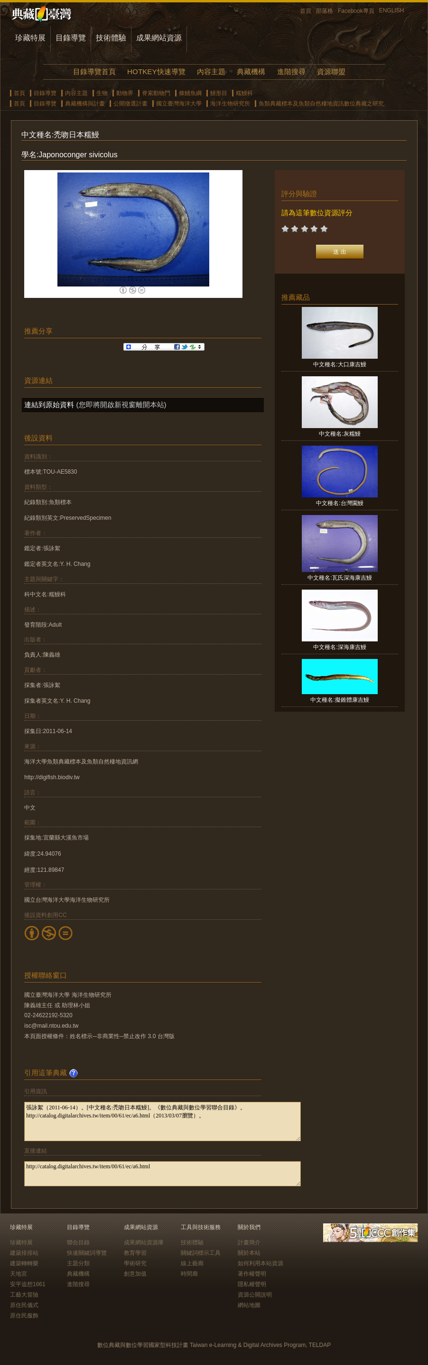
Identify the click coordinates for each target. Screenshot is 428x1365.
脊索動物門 (156, 93)
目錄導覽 (71, 38)
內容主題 (211, 71)
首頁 (305, 11)
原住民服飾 (24, 1315)
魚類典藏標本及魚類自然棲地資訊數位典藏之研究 (321, 103)
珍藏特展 (30, 38)
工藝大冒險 (24, 1294)
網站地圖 (249, 1305)
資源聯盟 (331, 71)
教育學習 (135, 1253)
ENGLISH (391, 10)
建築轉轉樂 (24, 1263)
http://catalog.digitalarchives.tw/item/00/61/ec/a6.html (162, 1173)
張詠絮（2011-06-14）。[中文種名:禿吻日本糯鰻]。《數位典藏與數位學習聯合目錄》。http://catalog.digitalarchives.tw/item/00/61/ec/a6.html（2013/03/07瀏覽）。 (162, 1121)
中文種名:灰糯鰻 (339, 433)
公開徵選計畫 (130, 103)
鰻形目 (218, 93)
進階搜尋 (291, 71)
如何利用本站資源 (260, 1263)
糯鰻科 (244, 93)
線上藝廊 (192, 1263)
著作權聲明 (252, 1273)
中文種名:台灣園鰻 (339, 503)
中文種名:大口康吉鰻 (339, 364)
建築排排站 (24, 1253)
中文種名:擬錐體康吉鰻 (339, 700)
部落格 (324, 11)
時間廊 (189, 1273)
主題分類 (78, 1263)
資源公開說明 (255, 1294)
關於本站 (249, 1253)
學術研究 (135, 1263)
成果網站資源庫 (144, 1242)
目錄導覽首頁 (94, 71)
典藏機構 (251, 71)
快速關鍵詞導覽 (87, 1253)
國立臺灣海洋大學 (179, 103)
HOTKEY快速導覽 (156, 71)
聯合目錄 (78, 1242)
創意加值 (135, 1273)
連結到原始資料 (49, 405)
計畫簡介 (249, 1242)
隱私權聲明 (252, 1284)
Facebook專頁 (356, 11)
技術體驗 (111, 38)
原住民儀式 (24, 1305)
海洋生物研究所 (230, 103)
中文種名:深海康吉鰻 (339, 647)
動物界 (124, 93)
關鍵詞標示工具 (201, 1253)
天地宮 (18, 1273)
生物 (102, 93)
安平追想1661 (28, 1284)
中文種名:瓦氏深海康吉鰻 (339, 577)
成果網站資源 (159, 38)
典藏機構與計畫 (85, 103)
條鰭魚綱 (190, 93)
